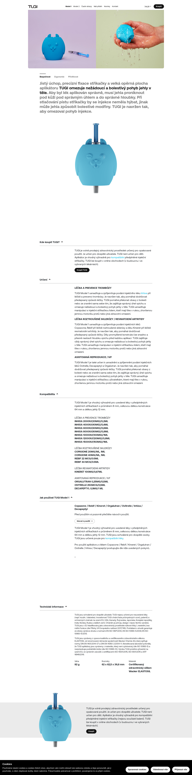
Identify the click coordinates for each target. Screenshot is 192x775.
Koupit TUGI (82, 270)
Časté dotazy (86, 6)
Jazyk (147, 6)
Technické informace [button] (52, 606)
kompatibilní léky (114, 538)
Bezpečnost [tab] (45, 77)
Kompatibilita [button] (47, 394)
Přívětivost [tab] (73, 77)
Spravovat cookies (137, 769)
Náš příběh (98, 6)
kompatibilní (117, 257)
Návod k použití (84, 521)
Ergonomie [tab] (59, 77)
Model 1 (68, 6)
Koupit (159, 6)
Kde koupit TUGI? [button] (50, 242)
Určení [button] (43, 279)
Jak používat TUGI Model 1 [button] (54, 497)
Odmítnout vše (160, 769)
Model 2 (76, 6)
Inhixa (144, 293)
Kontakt (115, 6)
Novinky (107, 6)
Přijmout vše (181, 769)
